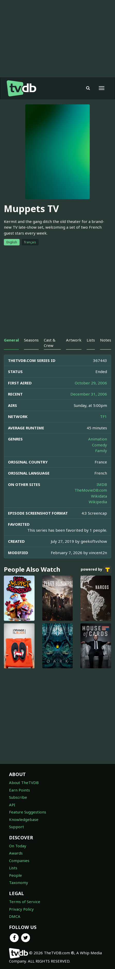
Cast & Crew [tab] (49, 342)
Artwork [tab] (73, 340)
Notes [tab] (105, 340)
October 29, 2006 (91, 382)
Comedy (99, 444)
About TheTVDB (24, 782)
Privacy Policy (21, 909)
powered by (96, 569)
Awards (16, 853)
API (12, 804)
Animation (97, 438)
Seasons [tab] (31, 340)
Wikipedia (98, 501)
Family (101, 450)
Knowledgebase (23, 819)
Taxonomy (18, 882)
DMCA (14, 916)
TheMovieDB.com (91, 490)
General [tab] (11, 340)
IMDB (102, 484)
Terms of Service (24, 901)
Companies (19, 860)
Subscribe (18, 797)
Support (16, 826)
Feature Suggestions (27, 812)
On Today (17, 845)
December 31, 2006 (88, 394)
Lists (13, 867)
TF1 (103, 416)
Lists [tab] (91, 340)
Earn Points (19, 790)
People (15, 875)
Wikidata (99, 496)
